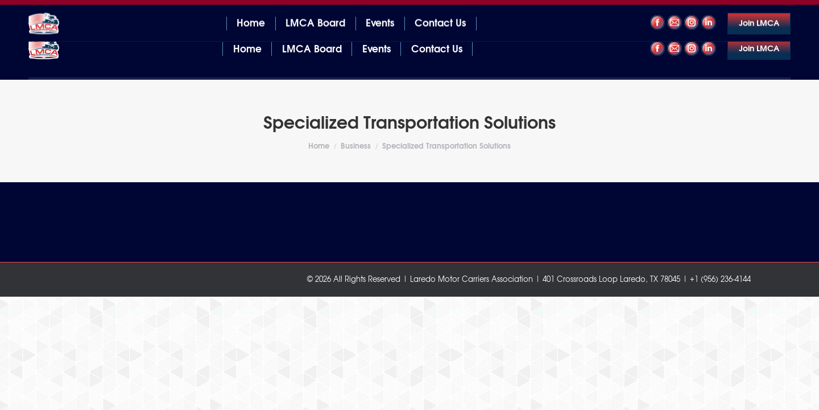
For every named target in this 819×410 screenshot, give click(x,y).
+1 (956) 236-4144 (755, 10)
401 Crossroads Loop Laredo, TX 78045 (99, 10)
